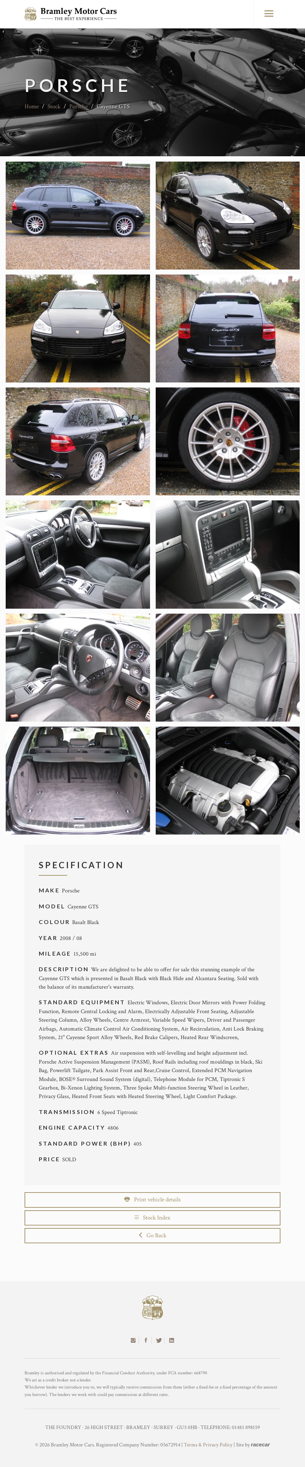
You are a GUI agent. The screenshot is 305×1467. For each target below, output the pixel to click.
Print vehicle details (152, 1200)
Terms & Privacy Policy (208, 1444)
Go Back (152, 1235)
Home (32, 106)
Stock (54, 106)
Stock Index (152, 1218)
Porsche (78, 106)
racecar (260, 1444)
